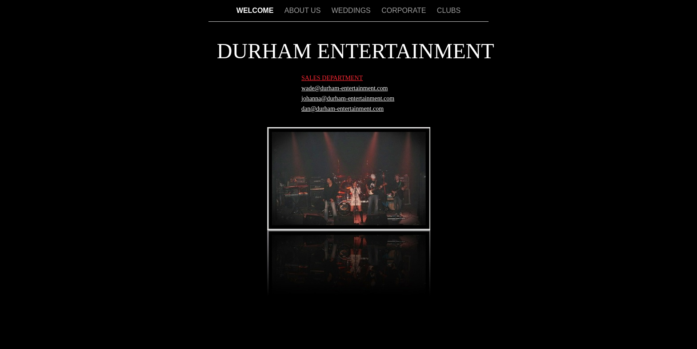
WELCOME (256, 10)
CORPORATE (404, 10)
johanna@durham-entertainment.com (347, 98)
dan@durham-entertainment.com (342, 108)
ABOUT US (303, 10)
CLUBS (449, 10)
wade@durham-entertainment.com (344, 88)
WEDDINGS (352, 10)
